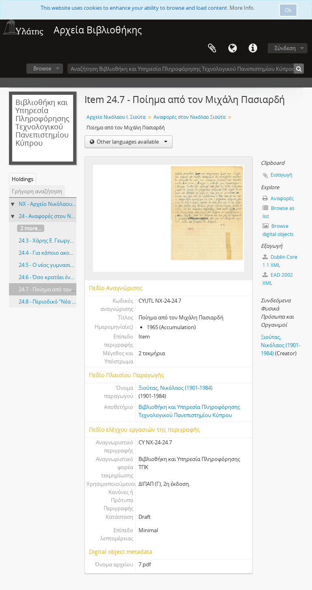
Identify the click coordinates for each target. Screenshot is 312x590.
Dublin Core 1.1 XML (279, 261)
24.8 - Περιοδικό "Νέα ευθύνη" (55, 301)
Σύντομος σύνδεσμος (253, 48)
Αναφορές (278, 198)
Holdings (22, 179)
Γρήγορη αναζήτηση (37, 191)
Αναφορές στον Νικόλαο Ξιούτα (189, 117)
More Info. (242, 7)
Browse (42, 68)
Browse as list (278, 212)
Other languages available (131, 141)
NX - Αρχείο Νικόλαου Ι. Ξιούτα (56, 204)
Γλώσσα (232, 48)
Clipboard (212, 48)
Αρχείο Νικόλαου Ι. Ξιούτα (116, 117)
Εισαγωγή (281, 174)
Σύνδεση (285, 48)
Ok (288, 10)
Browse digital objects (278, 230)
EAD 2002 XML (277, 278)
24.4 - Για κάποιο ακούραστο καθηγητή (66, 252)
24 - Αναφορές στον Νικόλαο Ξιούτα (62, 216)
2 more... (30, 228)
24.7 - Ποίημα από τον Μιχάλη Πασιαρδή (68, 289)
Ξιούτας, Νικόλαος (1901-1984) (175, 387)
